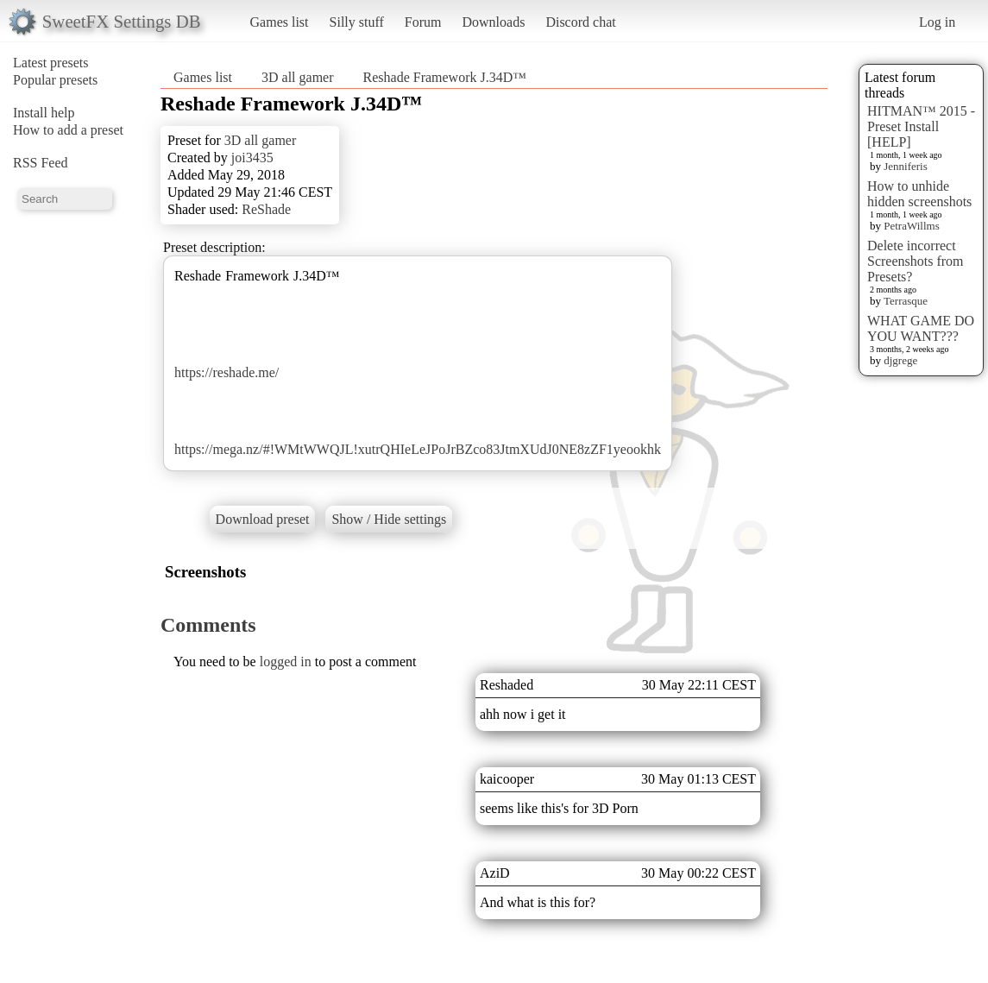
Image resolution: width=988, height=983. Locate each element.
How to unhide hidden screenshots (919, 194)
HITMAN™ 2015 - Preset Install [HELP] (921, 126)
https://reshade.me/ (226, 372)
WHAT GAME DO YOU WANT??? (920, 328)
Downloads (493, 22)
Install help (44, 112)
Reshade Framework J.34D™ (444, 77)
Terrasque (906, 300)
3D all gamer (297, 77)
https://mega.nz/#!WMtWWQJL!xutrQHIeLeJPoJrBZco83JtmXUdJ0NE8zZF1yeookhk (417, 449)
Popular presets (55, 79)
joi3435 (252, 157)
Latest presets (51, 62)
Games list (279, 22)
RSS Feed (40, 162)
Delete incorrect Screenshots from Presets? (915, 261)
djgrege (900, 360)
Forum (423, 22)
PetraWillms (911, 225)
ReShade (266, 209)
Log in (937, 22)
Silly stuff (357, 22)
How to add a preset (68, 130)
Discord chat (580, 22)
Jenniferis (906, 166)
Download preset (263, 519)
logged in (286, 661)
